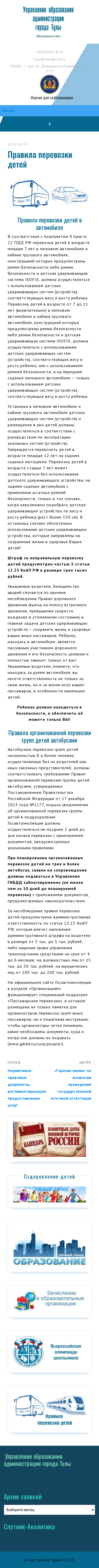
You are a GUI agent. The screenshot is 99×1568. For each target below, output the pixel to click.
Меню (9, 110)
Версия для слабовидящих (51, 97)
